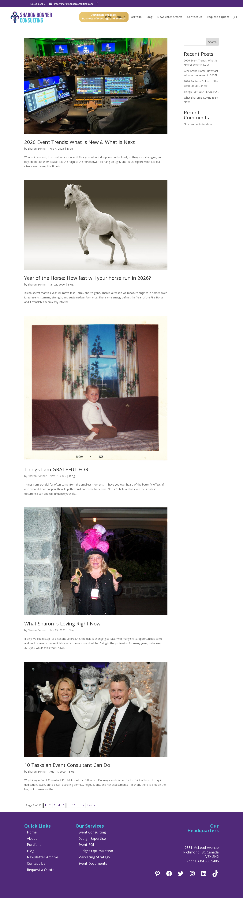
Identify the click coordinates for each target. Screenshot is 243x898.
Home (108, 17)
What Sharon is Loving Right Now (62, 623)
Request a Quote (218, 17)
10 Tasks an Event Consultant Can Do (67, 765)
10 (73, 805)
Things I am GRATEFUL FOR (56, 469)
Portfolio (136, 17)
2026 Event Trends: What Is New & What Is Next (79, 142)
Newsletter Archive (169, 17)
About (121, 17)
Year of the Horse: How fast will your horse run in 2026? (87, 277)
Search (212, 42)
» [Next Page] (83, 805)
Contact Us (194, 17)
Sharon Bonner (37, 148)
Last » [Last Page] (91, 805)
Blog (149, 17)
